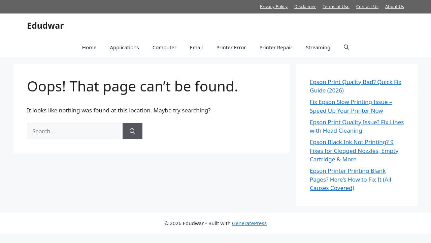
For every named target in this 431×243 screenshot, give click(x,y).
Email (196, 47)
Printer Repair (275, 47)
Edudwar (45, 25)
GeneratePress (249, 223)
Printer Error (231, 47)
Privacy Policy (274, 6)
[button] (346, 47)
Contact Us (367, 6)
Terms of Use (336, 6)
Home (89, 47)
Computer (164, 47)
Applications (124, 47)
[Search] (132, 131)
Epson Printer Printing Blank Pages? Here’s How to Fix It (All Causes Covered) (350, 179)
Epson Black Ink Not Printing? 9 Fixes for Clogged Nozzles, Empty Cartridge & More (354, 150)
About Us (394, 6)
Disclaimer (305, 6)
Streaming (318, 47)
